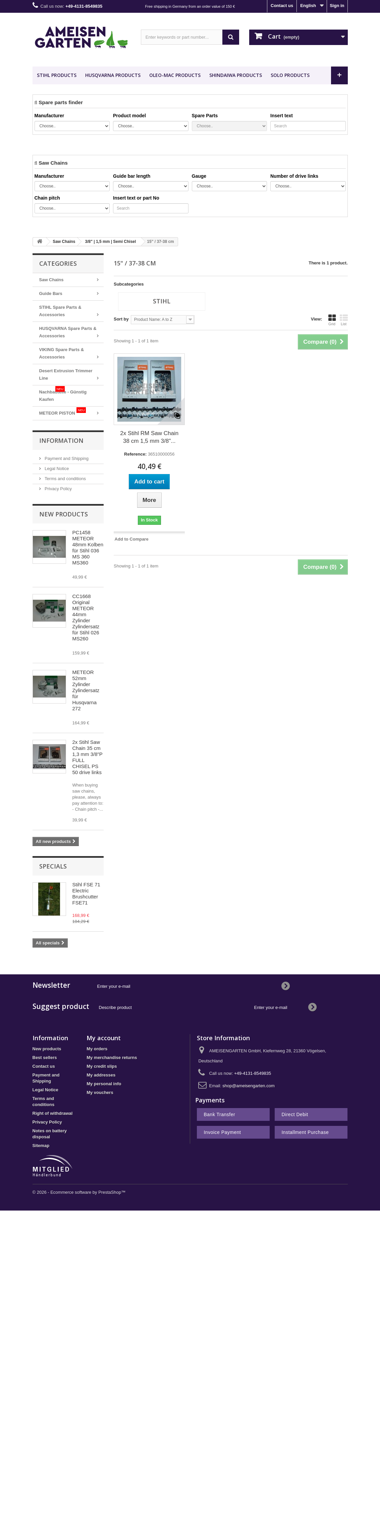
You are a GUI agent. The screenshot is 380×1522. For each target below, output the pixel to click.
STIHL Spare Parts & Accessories (60, 311)
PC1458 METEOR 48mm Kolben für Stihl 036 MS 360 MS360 (88, 547)
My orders (97, 1048)
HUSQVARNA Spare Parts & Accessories (68, 332)
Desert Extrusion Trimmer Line (66, 374)
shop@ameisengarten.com (248, 1085)
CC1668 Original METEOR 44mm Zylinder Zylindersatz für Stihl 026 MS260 (86, 617)
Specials (53, 866)
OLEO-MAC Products (175, 75)
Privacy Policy (58, 488)
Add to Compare (132, 539)
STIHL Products (56, 75)
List (344, 320)
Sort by (121, 319)
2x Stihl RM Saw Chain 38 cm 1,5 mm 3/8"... (149, 437)
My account (104, 1038)
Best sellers (45, 1057)
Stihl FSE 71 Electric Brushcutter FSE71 (86, 893)
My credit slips (102, 1066)
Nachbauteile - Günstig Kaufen (63, 394)
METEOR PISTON (62, 411)
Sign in (337, 5)
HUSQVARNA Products (113, 75)
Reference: (135, 454)
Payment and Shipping (66, 458)
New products (63, 514)
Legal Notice (56, 468)
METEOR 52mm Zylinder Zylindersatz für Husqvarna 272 (86, 690)
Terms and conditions (65, 478)
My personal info (104, 1083)
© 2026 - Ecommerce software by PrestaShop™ (79, 1192)
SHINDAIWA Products (235, 75)
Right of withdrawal (53, 1113)
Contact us (282, 5)
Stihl (161, 301)
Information (61, 440)
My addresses (101, 1074)
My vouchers (100, 1092)
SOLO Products (290, 75)
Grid (332, 320)
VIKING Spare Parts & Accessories (61, 353)
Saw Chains (51, 279)
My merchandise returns (112, 1057)
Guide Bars (50, 293)
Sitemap (41, 1145)
